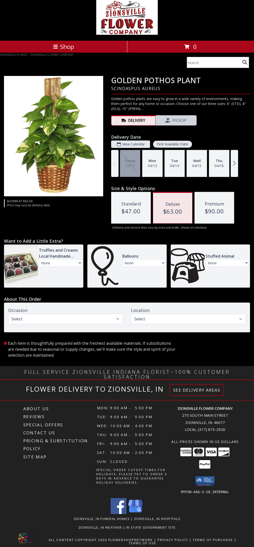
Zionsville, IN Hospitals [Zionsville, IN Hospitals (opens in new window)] (157, 518)
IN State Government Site (151, 527)
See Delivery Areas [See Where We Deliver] (197, 390)
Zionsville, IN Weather (100, 527)
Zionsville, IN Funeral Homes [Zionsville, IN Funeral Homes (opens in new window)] (102, 518)
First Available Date (172, 144)
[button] (205, 481)
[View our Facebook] (119, 512)
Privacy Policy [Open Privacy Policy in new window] (173, 539)
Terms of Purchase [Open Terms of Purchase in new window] (213, 539)
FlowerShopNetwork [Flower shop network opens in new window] (130, 539)
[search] (245, 62)
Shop (63, 46)
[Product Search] (213, 62)
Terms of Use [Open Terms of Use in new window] (142, 543)
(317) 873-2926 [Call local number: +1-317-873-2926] (211, 429)
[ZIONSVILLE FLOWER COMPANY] (127, 33)
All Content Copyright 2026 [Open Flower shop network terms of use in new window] (78, 539)
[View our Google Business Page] (135, 512)
